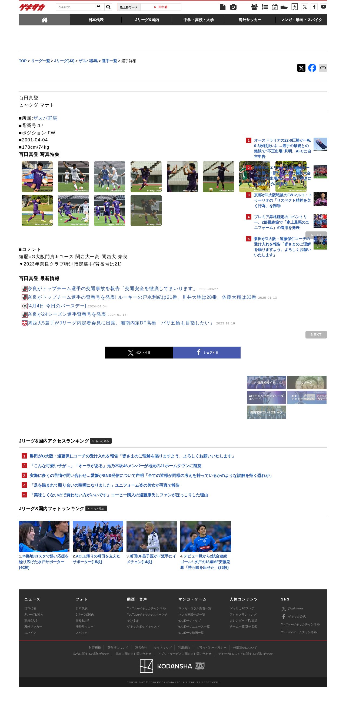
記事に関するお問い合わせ (133, 683)
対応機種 (95, 677)
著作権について (118, 677)
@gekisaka (292, 638)
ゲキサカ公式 (293, 646)
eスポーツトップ (189, 650)
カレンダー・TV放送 (243, 650)
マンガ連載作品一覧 (191, 644)
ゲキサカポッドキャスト (143, 656)
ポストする (91, 365)
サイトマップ (163, 677)
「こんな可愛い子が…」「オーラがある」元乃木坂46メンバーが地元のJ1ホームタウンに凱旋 (115, 485)
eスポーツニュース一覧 (194, 656)
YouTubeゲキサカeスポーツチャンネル (147, 647)
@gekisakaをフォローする (276, 342)
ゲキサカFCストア (242, 638)
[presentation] (44, 19)
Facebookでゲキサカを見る (277, 353)
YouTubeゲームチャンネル (299, 661)
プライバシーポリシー (212, 677)
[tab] (44, 19)
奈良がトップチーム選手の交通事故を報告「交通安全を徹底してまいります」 (123, 289)
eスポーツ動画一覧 (191, 662)
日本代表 (30, 638)
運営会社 (141, 677)
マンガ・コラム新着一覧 (194, 638)
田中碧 (162, 7)
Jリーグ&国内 (33, 644)
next (221, 236)
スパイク (30, 662)
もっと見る (102, 454)
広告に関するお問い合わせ (91, 683)
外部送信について (245, 677)
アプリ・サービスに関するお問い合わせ (184, 683)
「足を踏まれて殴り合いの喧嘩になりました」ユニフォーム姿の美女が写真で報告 (105, 512)
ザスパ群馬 (45, 118)
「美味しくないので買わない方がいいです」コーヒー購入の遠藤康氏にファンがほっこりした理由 (119, 522)
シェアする (159, 366)
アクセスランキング (243, 644)
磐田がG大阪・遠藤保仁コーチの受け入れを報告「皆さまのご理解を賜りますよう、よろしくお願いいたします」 (129, 472)
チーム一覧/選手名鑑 (243, 656)
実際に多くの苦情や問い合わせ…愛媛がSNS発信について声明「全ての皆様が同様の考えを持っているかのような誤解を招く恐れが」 (129, 498)
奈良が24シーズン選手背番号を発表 (77, 322)
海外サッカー (33, 656)
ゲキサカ (32, 9)
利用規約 (184, 677)
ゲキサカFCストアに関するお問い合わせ (245, 683)
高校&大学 (31, 650)
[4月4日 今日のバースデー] (67, 313)
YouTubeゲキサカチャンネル (146, 638)
